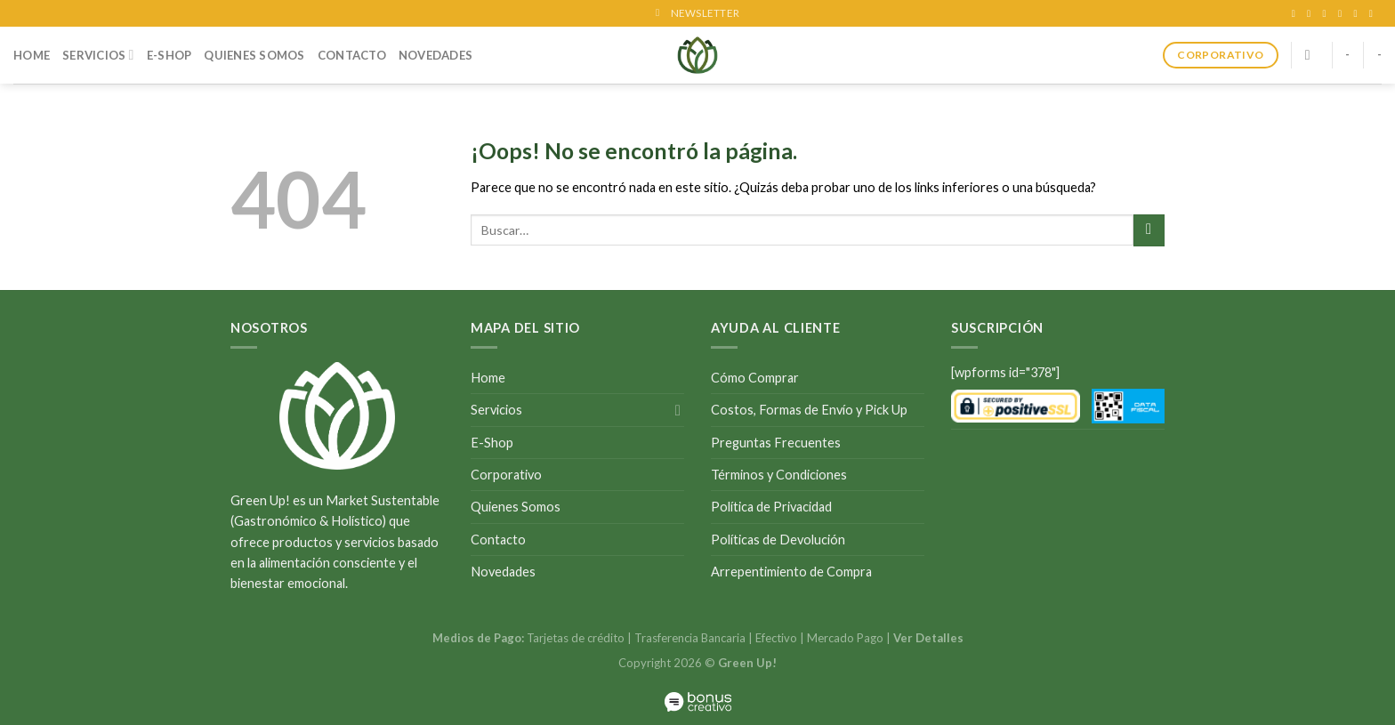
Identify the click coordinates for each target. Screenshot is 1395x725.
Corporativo (506, 474)
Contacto (352, 55)
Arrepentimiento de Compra (791, 571)
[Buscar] (1312, 55)
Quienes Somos (254, 55)
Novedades (435, 55)
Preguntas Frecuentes (776, 442)
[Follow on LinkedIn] (1374, 13)
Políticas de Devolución (778, 539)
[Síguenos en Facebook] (1297, 13)
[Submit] (1149, 230)
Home (31, 55)
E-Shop (169, 55)
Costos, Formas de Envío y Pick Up (809, 409)
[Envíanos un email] (1343, 13)
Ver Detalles (928, 638)
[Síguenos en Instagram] (1312, 13)
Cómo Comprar (755, 377)
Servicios (98, 54)
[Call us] (1358, 13)
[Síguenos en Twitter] (1328, 13)
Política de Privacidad (771, 506)
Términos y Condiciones (779, 474)
